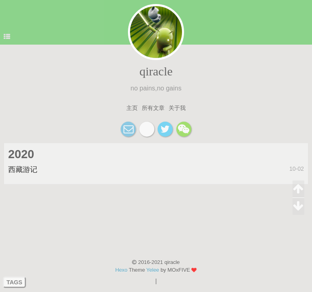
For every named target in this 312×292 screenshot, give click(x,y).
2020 (21, 154)
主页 (132, 108)
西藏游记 (22, 169)
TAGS (14, 282)
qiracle (156, 71)
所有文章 (153, 108)
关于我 (177, 108)
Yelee (152, 270)
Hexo (121, 270)
